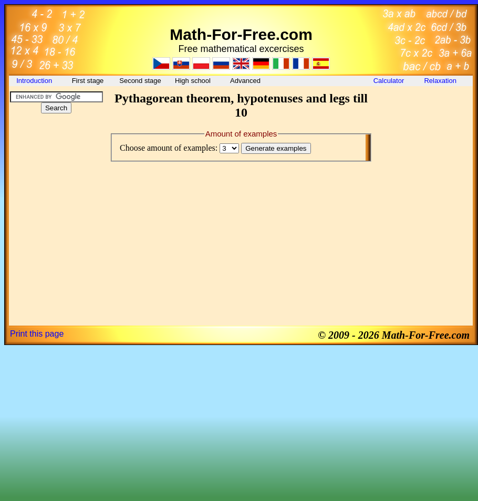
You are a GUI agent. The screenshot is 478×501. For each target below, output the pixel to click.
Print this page (37, 333)
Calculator (388, 81)
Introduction (35, 81)
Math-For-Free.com (241, 34)
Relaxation (441, 81)
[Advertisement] (56, 186)
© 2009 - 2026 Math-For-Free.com (394, 335)
